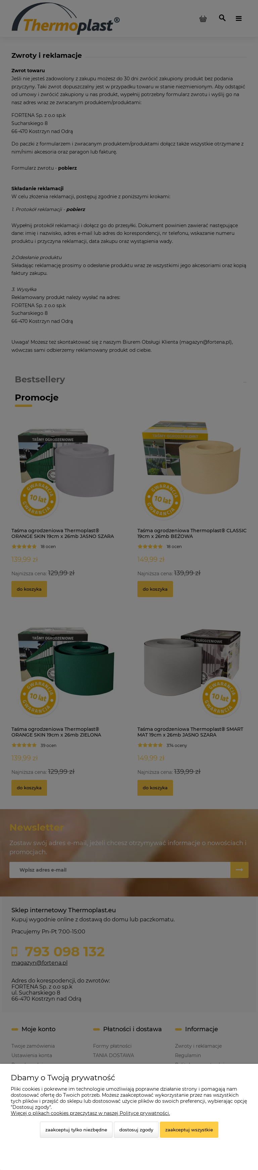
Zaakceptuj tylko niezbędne (76, 1129)
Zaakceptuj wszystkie (189, 1129)
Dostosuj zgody (136, 1129)
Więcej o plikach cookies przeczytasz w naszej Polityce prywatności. (90, 1113)
